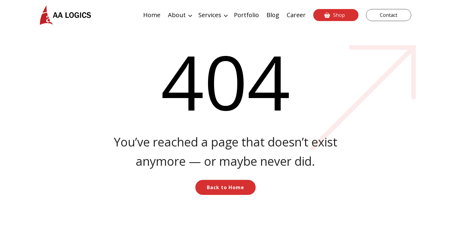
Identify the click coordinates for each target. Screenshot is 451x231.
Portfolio (246, 15)
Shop (339, 15)
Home (151, 15)
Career (296, 15)
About (177, 15)
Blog (272, 15)
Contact (388, 15)
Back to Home (225, 187)
